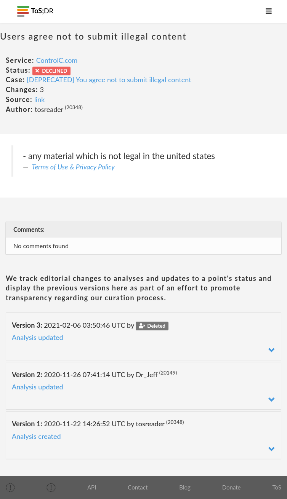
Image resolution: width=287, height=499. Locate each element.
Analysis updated (37, 337)
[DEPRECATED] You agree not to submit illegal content (109, 79)
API (91, 487)
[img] (10, 487)
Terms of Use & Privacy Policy (73, 167)
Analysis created (36, 436)
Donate (231, 487)
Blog (184, 487)
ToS (277, 487)
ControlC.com (57, 60)
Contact (138, 487)
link (39, 99)
